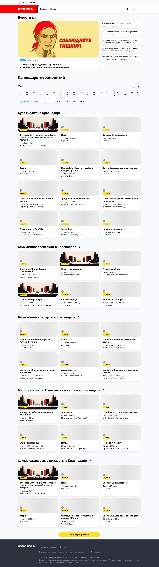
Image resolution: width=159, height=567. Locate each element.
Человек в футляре (113, 299)
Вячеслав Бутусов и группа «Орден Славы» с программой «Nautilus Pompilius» (38, 137)
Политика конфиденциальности (77, 552)
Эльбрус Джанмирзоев (115, 135)
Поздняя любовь (111, 269)
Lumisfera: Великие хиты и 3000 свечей (36, 199)
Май (66, 101)
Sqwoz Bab (66, 229)
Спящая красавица (29, 443)
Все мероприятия (79, 534)
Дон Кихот (66, 412)
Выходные (56, 101)
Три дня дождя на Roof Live (75, 198)
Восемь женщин (69, 299)
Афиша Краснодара (48, 547)
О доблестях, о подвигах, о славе (120, 412)
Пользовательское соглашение (51, 552)
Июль (82, 101)
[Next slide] (138, 87)
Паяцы (64, 443)
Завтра (46, 101)
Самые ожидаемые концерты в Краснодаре (55, 460)
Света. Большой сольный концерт (120, 168)
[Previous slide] (133, 87)
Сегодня (36, 101)
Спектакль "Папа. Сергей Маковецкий (33, 270)
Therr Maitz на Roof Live (32, 229)
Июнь (74, 101)
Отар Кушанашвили (71, 269)
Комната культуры (112, 229)
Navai (64, 135)
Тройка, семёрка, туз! (31, 299)
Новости (44, 9)
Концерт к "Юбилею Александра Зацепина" (36, 413)
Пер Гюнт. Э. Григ (112, 443)
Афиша (53, 9)
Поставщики (96, 552)
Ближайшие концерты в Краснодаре (49, 317)
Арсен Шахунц (68, 370)
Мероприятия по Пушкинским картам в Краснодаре (62, 390)
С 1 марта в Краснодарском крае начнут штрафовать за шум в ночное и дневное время (44, 66)
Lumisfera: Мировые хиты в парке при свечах (120, 199)
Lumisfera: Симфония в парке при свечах (120, 371)
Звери (23, 168)
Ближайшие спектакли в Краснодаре (50, 247)
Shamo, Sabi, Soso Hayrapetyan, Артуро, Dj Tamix (77, 169)
